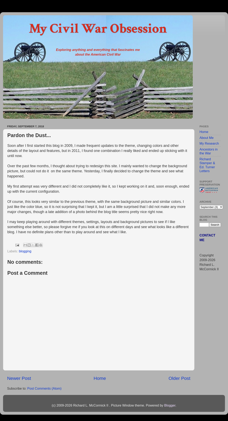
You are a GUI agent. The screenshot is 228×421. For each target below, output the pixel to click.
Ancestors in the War (209, 151)
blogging (25, 251)
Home (100, 378)
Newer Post (19, 378)
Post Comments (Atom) (44, 388)
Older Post (179, 378)
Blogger (169, 405)
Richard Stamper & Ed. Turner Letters (207, 165)
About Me (207, 138)
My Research (209, 143)
